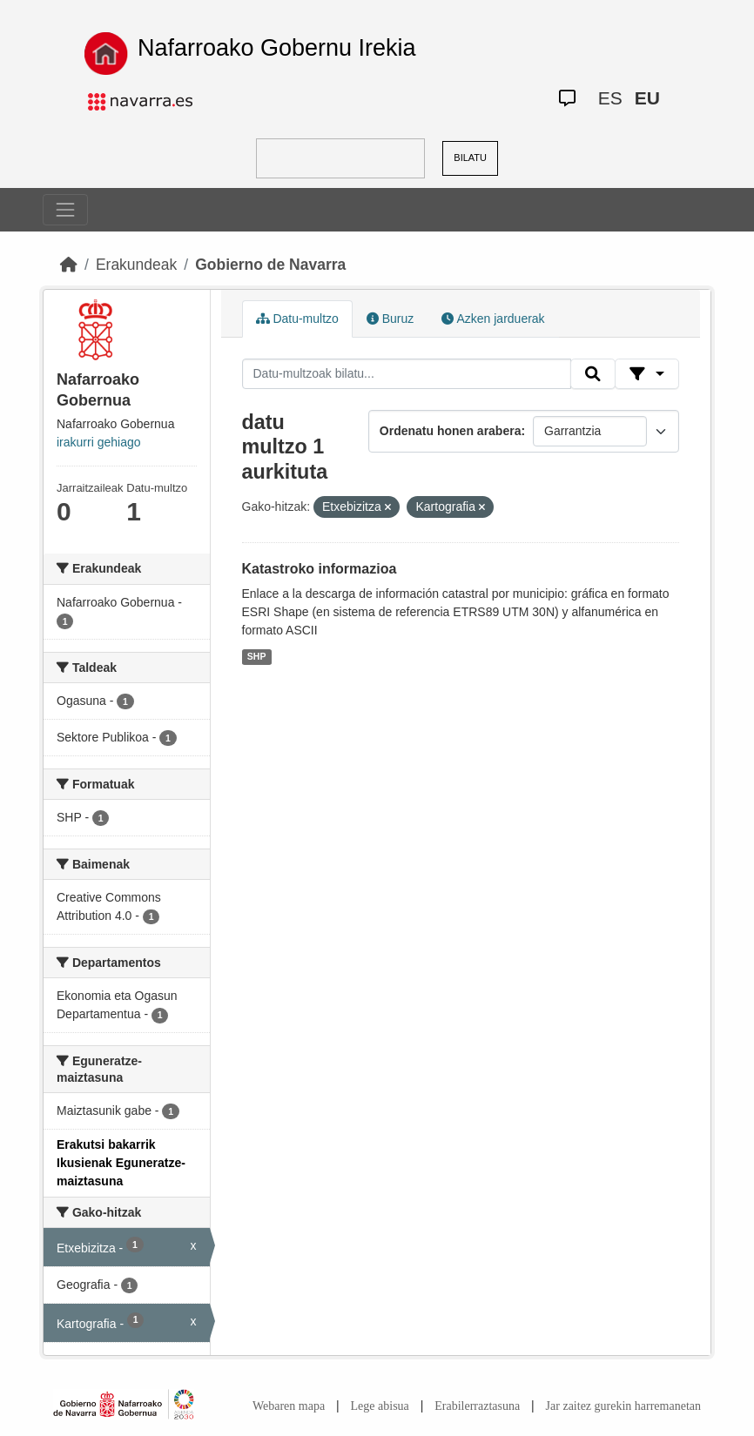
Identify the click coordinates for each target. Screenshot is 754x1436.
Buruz (390, 318)
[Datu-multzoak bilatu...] (406, 374)
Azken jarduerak (492, 318)
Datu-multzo (297, 318)
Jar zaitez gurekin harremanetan (623, 1406)
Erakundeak (136, 264)
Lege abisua (380, 1406)
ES (610, 98)
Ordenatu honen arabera (451, 431)
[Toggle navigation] (65, 209)
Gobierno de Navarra (270, 264)
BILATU (470, 157)
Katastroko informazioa (319, 568)
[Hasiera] (68, 264)
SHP (256, 656)
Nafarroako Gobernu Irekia (277, 48)
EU (647, 98)
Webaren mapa (288, 1406)
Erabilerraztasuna (477, 1406)
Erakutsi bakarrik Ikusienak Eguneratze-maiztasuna (121, 1162)
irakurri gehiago (99, 442)
